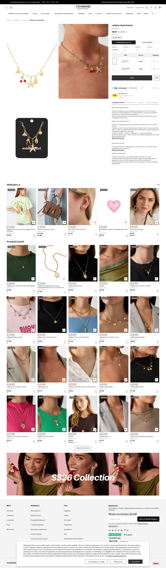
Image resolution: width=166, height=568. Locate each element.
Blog (8, 525)
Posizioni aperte (36, 534)
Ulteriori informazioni (118, 138)
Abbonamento (35, 511)
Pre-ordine (67, 520)
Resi (65, 534)
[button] (151, 61)
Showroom (10, 529)
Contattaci (10, 515)
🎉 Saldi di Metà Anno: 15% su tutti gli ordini (25, 2)
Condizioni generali (37, 525)
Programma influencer (38, 520)
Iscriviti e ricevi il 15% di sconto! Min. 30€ (118, 2)
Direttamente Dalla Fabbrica (73, 539)
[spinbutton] (154, 61)
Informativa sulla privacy (39, 529)
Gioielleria (16, 20)
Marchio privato (36, 515)
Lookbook (10, 520)
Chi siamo (10, 511)
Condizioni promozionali (39, 539)
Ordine (66, 515)
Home (9, 20)
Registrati (67, 511)
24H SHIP (117, 37)
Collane (24, 20)
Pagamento (68, 525)
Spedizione (68, 529)
